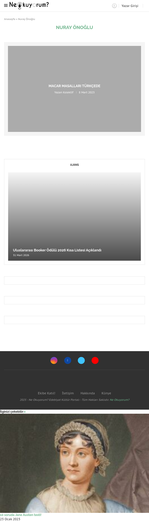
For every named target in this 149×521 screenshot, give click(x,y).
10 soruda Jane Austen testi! (21, 515)
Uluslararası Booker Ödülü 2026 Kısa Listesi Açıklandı (57, 250)
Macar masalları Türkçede (74, 86)
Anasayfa (9, 19)
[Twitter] (81, 360)
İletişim (68, 393)
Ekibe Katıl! (46, 393)
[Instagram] (53, 360)
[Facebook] (67, 360)
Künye (106, 393)
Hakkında (88, 393)
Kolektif (68, 92)
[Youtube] (95, 360)
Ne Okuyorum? (119, 399)
